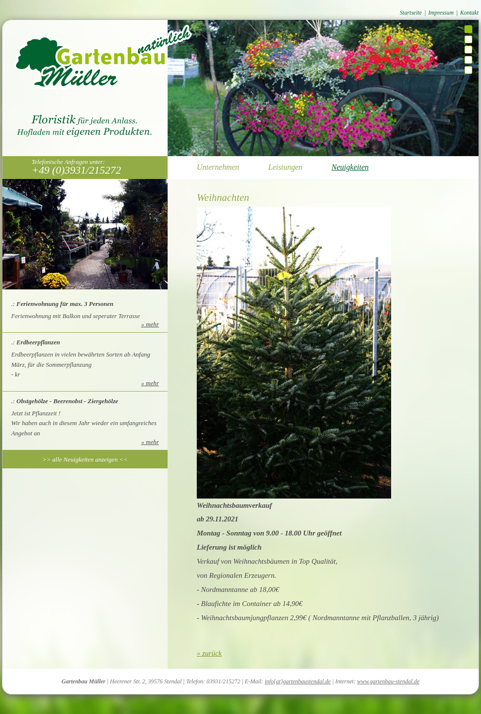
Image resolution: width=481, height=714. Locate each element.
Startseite (411, 12)
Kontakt (469, 12)
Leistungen (285, 167)
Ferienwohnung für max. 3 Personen (65, 303)
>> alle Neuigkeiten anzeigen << (85, 459)
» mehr (150, 324)
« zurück (209, 653)
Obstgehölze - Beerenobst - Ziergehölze (67, 401)
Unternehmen (218, 167)
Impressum (440, 12)
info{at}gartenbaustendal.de (298, 681)
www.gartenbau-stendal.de (388, 681)
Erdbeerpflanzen (38, 342)
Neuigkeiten (349, 167)
